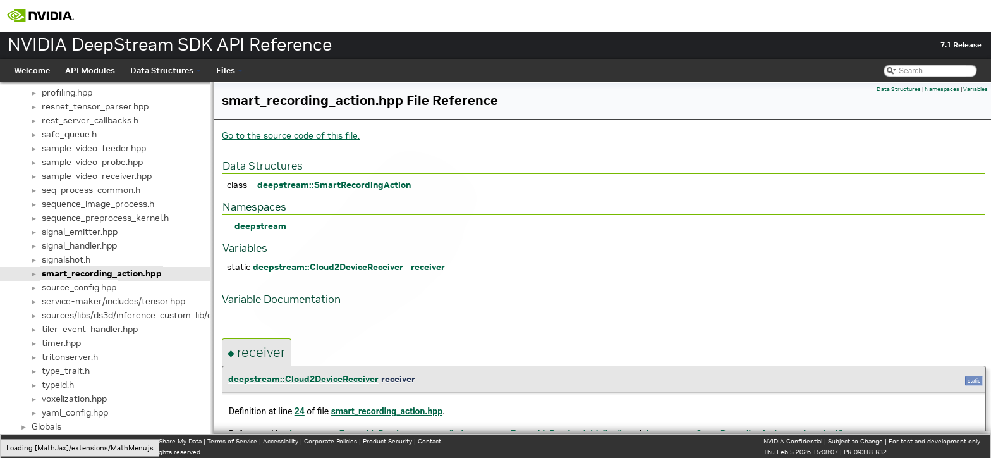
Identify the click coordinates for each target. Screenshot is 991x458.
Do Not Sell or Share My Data (159, 441)
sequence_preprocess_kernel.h (105, 217)
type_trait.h (66, 370)
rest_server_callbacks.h (90, 120)
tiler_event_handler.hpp (90, 329)
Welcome (32, 70)
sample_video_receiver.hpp (97, 176)
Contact (429, 441)
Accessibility (280, 441)
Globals (46, 426)
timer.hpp (61, 343)
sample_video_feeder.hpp (94, 148)
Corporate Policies (330, 441)
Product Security (387, 441)
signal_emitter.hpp (80, 231)
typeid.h (58, 384)
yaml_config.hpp (75, 412)
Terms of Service (232, 441)
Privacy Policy (29, 441)
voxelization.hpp (74, 398)
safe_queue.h (69, 134)
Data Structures (165, 70)
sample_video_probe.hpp (92, 162)
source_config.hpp (79, 287)
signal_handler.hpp (79, 245)
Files (229, 70)
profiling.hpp (67, 92)
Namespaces (942, 89)
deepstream (260, 226)
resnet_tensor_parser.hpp (95, 106)
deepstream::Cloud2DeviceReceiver (328, 267)
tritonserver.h (70, 356)
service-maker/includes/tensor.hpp (113, 301)
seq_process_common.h (91, 189)
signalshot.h (66, 259)
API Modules (90, 70)
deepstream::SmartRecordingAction (334, 184)
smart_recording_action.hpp (102, 273)
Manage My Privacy (82, 441)
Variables (975, 89)
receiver (428, 267)
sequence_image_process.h (98, 203)
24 (300, 411)
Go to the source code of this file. (291, 135)
